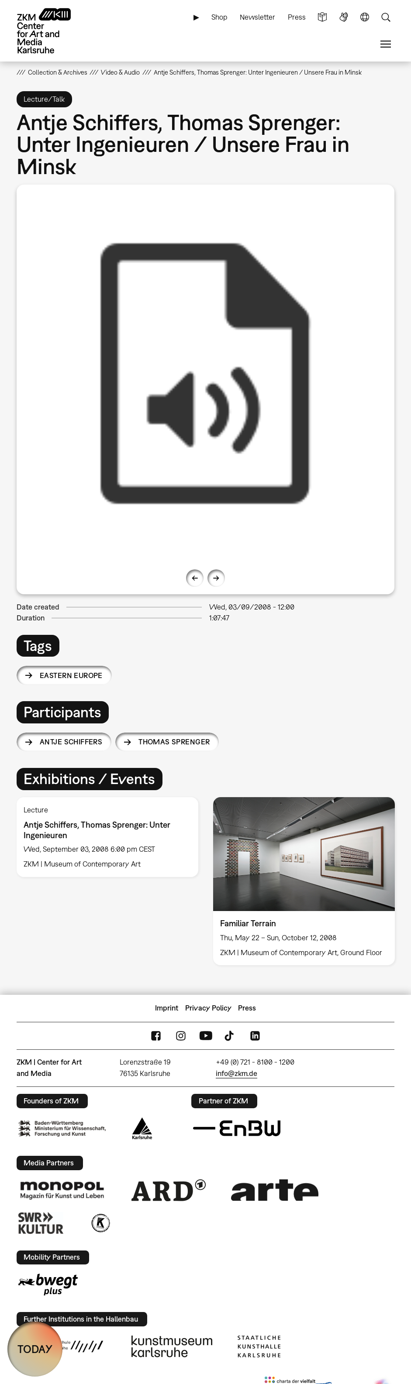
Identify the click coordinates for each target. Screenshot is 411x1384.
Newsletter (257, 17)
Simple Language (322, 17)
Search (385, 17)
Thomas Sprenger (174, 741)
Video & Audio (120, 72)
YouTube (205, 1035)
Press (297, 17)
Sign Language (343, 17)
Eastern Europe (71, 675)
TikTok (230, 1035)
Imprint (166, 1008)
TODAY (34, 1349)
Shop (219, 17)
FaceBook (156, 1035)
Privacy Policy (208, 1008)
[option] (206, 373)
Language (364, 17)
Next (216, 578)
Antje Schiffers (71, 741)
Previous (195, 578)
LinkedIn (255, 1035)
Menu (385, 44)
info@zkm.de (236, 1073)
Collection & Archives (57, 72)
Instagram (181, 1035)
